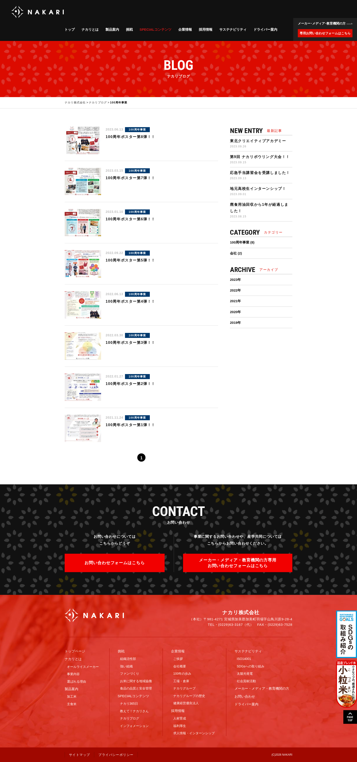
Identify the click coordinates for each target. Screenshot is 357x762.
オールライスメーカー (83, 667)
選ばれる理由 (76, 681)
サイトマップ (79, 755)
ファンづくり (129, 673)
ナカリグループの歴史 (189, 696)
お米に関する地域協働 (136, 681)
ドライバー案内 (265, 29)
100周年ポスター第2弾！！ (130, 384)
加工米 (71, 696)
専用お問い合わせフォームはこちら (325, 33)
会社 (233, 253)
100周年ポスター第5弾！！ (130, 260)
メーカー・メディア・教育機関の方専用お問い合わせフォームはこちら (237, 563)
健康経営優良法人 (186, 703)
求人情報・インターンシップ (194, 733)
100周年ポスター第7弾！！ (130, 178)
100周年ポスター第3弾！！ (130, 343)
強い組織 (126, 666)
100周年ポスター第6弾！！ (130, 219)
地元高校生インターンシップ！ (258, 189)
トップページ (75, 651)
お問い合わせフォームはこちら (114, 563)
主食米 (71, 704)
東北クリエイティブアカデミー (258, 141)
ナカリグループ (184, 688)
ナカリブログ (129, 718)
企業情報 (185, 29)
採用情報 (205, 29)
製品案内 (112, 29)
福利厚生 (179, 726)
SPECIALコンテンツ (155, 29)
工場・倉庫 (181, 681)
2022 (233, 290)
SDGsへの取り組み (250, 666)
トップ (69, 29)
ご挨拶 (178, 659)
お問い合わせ (245, 696)
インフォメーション (134, 726)
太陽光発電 (245, 673)
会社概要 (179, 666)
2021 (233, 301)
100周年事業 (137, 129)
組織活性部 (128, 659)
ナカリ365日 (129, 703)
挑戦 (129, 29)
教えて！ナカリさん (134, 711)
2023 (233, 280)
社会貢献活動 (246, 681)
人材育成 (179, 718)
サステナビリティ (233, 29)
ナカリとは (90, 29)
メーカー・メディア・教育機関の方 (262, 688)
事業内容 (73, 674)
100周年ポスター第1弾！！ (130, 425)
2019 (233, 322)
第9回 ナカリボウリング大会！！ (260, 157)
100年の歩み (182, 673)
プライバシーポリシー (115, 755)
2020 (233, 312)
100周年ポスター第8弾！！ (130, 137)
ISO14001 (244, 659)
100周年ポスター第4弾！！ (130, 301)
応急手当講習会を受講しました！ (260, 173)
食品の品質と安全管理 (136, 688)
